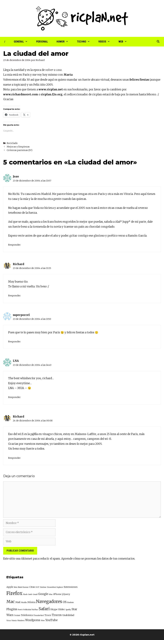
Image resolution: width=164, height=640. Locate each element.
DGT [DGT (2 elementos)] (37, 587)
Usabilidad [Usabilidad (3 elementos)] (68, 615)
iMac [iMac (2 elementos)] (51, 594)
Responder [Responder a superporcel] (14, 341)
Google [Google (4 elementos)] (43, 594)
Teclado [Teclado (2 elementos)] (17, 615)
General (23, 41)
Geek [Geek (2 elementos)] (30, 594)
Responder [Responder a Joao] (14, 244)
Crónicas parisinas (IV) (19, 150)
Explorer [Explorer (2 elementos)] (60, 587)
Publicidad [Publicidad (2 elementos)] (27, 610)
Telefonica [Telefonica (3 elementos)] (27, 615)
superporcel (21, 315)
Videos (106, 41)
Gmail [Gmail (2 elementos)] (35, 594)
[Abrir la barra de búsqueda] (158, 41)
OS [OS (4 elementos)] (64, 602)
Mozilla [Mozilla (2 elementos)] (24, 602)
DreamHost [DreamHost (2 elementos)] (51, 587)
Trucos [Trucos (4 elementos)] (57, 615)
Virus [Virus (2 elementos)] (8, 620)
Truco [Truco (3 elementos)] (47, 615)
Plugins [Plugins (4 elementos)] (11, 609)
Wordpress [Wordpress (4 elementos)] (32, 620)
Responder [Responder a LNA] (14, 397)
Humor (65, 41)
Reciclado (12, 143)
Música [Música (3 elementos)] (31, 602)
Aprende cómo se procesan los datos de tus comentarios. (98, 558)
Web (125, 41)
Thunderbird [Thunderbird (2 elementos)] (38, 615)
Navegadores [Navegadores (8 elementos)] (49, 601)
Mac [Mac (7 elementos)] (10, 601)
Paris (26, 74)
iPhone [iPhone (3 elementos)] (57, 594)
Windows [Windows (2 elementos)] (21, 620)
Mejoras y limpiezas (18, 146)
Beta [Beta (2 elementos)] (15, 587)
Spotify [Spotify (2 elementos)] (68, 610)
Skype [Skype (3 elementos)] (53, 609)
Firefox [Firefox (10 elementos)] (14, 593)
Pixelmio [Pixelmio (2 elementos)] (70, 602)
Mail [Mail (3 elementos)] (17, 602)
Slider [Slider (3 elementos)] (61, 609)
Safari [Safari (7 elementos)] (44, 608)
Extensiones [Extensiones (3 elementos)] (71, 587)
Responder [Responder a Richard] (14, 295)
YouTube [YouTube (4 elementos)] (51, 620)
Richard (18, 264)
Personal (42, 41)
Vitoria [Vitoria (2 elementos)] (14, 620)
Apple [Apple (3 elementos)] (9, 587)
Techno (85, 41)
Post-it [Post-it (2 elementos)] (20, 610)
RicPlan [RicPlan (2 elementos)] (35, 610)
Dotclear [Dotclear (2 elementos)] (43, 587)
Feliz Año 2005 (43, 84)
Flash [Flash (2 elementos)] (25, 594)
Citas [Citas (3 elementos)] (32, 587)
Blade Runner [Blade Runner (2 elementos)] (23, 587)
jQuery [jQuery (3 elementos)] (66, 594)
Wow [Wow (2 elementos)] (43, 620)
